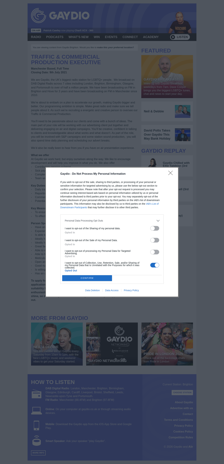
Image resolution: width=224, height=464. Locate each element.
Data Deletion (92, 290)
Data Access (112, 290)
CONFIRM (87, 278)
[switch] (154, 228)
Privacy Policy (131, 290)
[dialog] (112, 232)
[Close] (171, 174)
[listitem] (112, 221)
